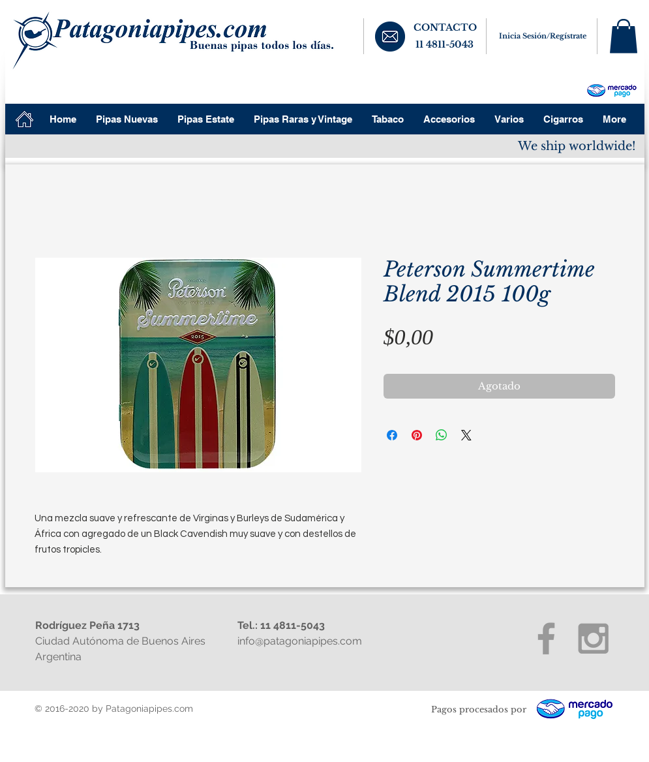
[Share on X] (466, 435)
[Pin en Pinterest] (417, 435)
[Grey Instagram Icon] (593, 638)
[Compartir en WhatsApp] (441, 435)
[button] (623, 36)
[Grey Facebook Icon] (546, 638)
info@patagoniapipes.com (299, 641)
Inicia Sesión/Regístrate (542, 35)
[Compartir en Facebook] (392, 435)
